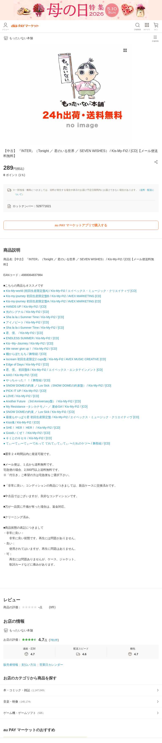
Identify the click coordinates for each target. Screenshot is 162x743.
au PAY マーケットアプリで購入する (81, 225)
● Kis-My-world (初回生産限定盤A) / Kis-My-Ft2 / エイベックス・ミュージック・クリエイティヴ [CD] (69, 290)
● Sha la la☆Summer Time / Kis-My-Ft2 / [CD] (33, 317)
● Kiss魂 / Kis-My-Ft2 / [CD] (21, 422)
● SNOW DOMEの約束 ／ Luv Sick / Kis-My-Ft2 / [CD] (38, 412)
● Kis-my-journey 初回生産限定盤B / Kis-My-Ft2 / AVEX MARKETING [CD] (52, 296)
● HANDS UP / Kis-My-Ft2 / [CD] (24, 306)
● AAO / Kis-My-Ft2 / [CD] (20, 375)
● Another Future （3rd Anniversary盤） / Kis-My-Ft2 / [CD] (42, 401)
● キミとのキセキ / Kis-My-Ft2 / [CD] (27, 438)
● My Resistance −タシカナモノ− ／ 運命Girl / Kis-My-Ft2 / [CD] (45, 406)
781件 (54, 640)
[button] (156, 161)
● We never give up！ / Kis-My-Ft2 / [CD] (30, 348)
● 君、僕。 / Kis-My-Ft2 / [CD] (23, 333)
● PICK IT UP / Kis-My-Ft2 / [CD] (24, 390)
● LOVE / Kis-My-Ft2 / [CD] (21, 396)
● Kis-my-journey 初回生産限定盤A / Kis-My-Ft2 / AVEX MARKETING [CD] (52, 301)
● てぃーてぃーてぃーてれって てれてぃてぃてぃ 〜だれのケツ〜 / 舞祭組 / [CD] (56, 443)
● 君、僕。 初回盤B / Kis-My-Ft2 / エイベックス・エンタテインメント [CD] (53, 369)
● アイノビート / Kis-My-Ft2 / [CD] (26, 322)
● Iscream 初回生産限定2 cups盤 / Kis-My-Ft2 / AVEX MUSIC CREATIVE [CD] (54, 359)
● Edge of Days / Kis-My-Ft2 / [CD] (26, 364)
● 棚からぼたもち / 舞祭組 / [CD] (24, 354)
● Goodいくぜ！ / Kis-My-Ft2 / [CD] (26, 433)
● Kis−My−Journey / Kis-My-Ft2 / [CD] (28, 343)
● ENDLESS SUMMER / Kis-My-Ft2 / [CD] (31, 338)
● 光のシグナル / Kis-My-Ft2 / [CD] (26, 311)
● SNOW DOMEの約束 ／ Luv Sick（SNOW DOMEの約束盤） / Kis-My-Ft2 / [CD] (57, 385)
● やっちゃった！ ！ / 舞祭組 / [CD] (26, 380)
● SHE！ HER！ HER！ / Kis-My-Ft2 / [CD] (31, 427)
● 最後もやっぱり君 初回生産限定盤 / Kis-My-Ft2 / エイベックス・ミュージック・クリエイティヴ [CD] (71, 417)
